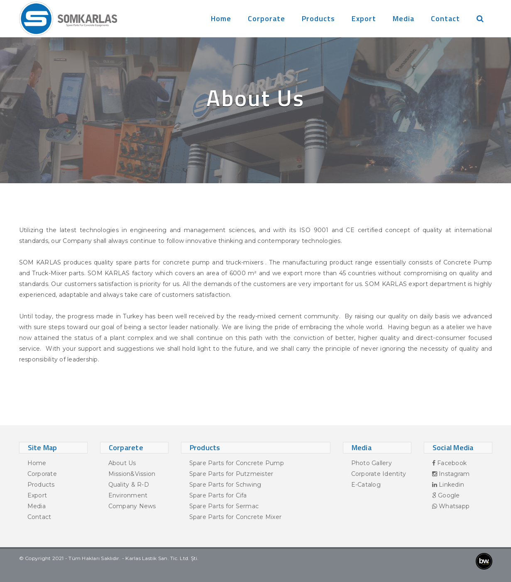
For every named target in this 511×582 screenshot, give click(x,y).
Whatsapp (451, 506)
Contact (445, 18)
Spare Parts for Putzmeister (231, 474)
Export (364, 18)
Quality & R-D (128, 484)
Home (221, 18)
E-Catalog (366, 484)
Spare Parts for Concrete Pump (236, 463)
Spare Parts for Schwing (225, 484)
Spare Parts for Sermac (224, 506)
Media (403, 18)
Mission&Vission (132, 474)
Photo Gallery (371, 463)
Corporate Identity (378, 474)
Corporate (266, 18)
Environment (128, 495)
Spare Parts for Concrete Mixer (235, 517)
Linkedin (448, 484)
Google (446, 495)
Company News (132, 506)
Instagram (451, 474)
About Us (122, 463)
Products (318, 18)
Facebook (449, 463)
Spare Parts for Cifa (218, 495)
